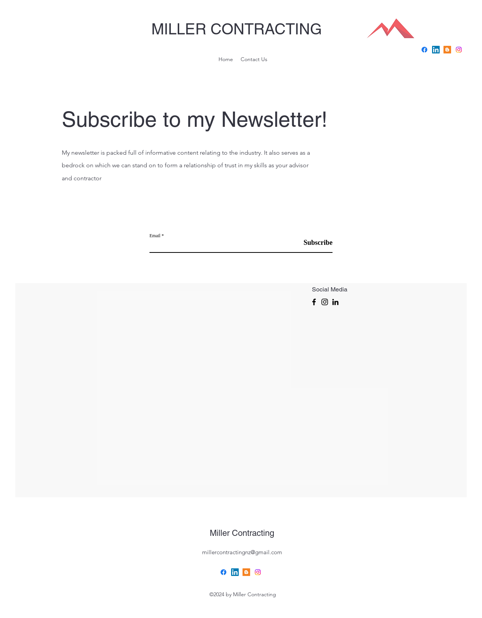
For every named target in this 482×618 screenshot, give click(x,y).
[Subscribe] (313, 243)
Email (155, 235)
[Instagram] (324, 302)
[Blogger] (246, 572)
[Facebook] (424, 49)
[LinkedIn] (335, 302)
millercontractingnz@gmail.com (242, 552)
